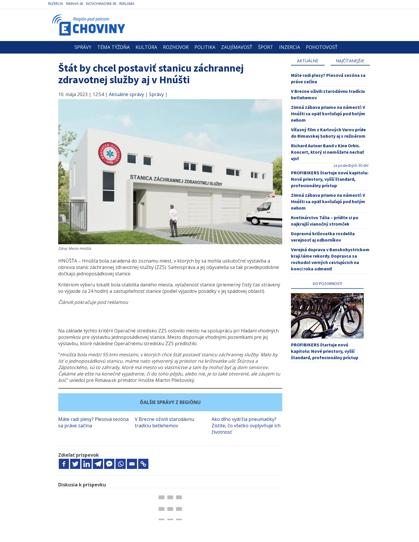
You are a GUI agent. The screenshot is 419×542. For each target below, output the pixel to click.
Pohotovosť (322, 47)
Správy (82, 47)
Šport (265, 47)
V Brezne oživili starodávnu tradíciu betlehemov (164, 422)
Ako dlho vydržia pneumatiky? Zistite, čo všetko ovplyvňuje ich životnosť (246, 425)
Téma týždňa (113, 47)
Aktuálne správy (126, 94)
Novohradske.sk (101, 3)
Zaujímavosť (236, 47)
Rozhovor (176, 47)
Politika (204, 47)
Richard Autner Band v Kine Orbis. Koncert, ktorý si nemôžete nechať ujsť (327, 152)
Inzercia (55, 3)
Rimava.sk (74, 3)
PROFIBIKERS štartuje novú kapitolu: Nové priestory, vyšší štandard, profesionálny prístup (329, 179)
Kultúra (146, 47)
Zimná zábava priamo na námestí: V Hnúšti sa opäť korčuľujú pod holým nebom (328, 113)
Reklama (126, 3)
